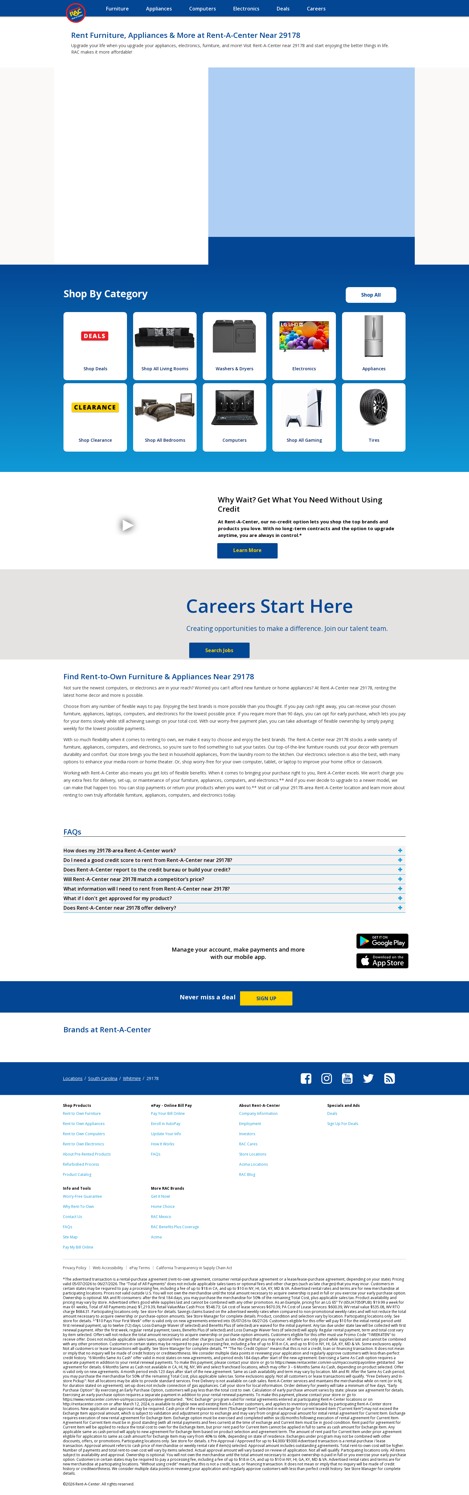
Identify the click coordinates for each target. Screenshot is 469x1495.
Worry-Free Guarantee (82, 1196)
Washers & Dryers (234, 369)
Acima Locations (253, 1164)
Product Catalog (77, 1174)
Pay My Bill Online (78, 1247)
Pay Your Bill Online (168, 1113)
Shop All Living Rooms (164, 369)
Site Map (70, 1237)
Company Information (258, 1113)
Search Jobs (219, 650)
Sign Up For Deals (342, 1123)
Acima (156, 1237)
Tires (374, 440)
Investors (247, 1133)
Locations (73, 1078)
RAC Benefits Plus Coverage (175, 1226)
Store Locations (252, 1154)
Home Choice (163, 1206)
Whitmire (132, 1078)
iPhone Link (382, 963)
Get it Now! (160, 1196)
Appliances (373, 369)
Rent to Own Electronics (83, 1144)
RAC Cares (248, 1144)
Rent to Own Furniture (82, 1113)
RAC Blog (247, 1174)
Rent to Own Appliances (83, 1123)
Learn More (247, 550)
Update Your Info (166, 1133)
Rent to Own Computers (84, 1133)
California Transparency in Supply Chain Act (194, 1267)
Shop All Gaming (304, 440)
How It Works (162, 1144)
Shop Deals (95, 369)
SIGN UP (266, 998)
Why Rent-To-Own (78, 1206)
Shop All (371, 294)
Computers (234, 440)
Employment (250, 1123)
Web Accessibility (108, 1267)
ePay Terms (139, 1267)
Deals (332, 1113)
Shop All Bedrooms (165, 440)
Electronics (304, 369)
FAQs (155, 1154)
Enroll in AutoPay (165, 1123)
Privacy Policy (74, 1267)
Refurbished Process (81, 1164)
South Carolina (102, 1078)
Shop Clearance (95, 440)
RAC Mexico (161, 1216)
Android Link (382, 943)
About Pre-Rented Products (87, 1154)
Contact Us (72, 1216)
